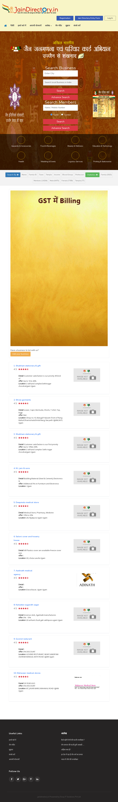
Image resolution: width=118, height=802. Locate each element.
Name (24, 175)
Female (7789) (67, 181)
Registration (65, 18)
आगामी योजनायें (35, 25)
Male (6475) (54, 181)
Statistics (92, 174)
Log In (110, 18)
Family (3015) (106, 175)
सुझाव (67, 25)
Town (41, 175)
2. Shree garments (22, 400)
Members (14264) (40, 181)
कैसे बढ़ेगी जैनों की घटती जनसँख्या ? (73, 740)
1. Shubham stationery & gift (27, 365)
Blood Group (67, 175)
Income (57, 175)
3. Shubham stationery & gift (27, 434)
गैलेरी (12, 25)
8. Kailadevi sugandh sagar (26, 604)
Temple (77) (79, 181)
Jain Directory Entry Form (89, 18)
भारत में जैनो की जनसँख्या (69, 759)
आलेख (48, 25)
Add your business (20, 354)
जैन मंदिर (58, 25)
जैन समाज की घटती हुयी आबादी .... (72, 745)
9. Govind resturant (23, 639)
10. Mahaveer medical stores (27, 673)
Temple (49, 175)
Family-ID (33, 175)
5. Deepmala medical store (26, 502)
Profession (79, 175)
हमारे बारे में (22, 25)
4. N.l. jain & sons (22, 468)
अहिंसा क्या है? (66, 749)
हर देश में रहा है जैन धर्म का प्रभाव (72, 754)
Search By (13, 174)
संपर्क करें (77, 25)
